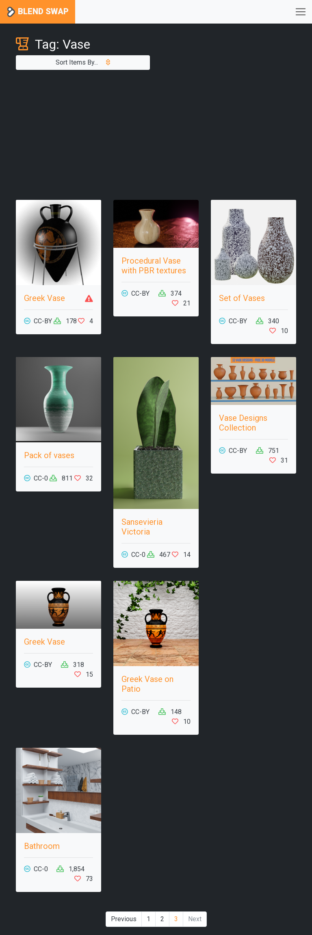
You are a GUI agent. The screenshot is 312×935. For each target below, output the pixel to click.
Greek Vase (44, 298)
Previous (123, 919)
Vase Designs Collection (243, 423)
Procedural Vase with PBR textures (153, 265)
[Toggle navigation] (300, 12)
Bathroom (42, 846)
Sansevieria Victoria (141, 527)
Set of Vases (242, 298)
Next (195, 919)
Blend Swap (37, 12)
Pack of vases (49, 455)
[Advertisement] (156, 135)
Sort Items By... (83, 62)
